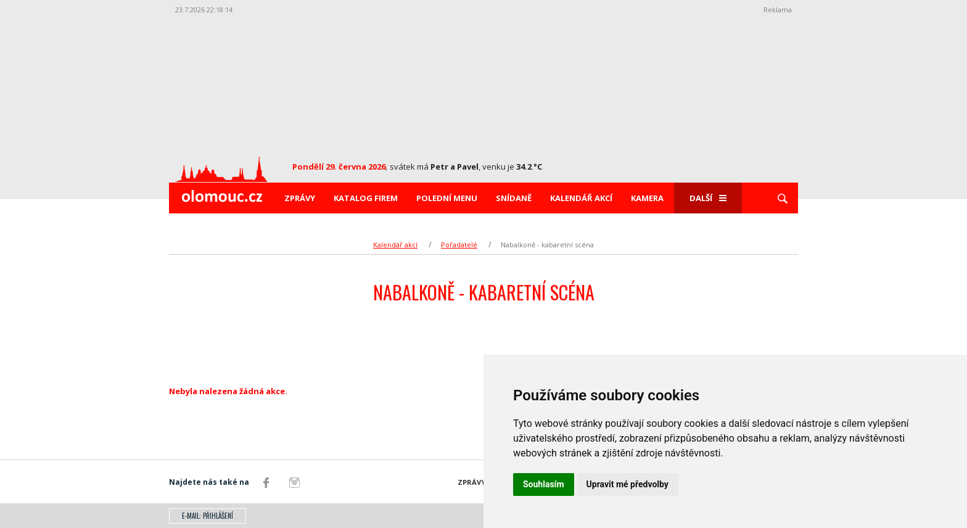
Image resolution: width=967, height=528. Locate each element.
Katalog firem (366, 198)
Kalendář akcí (581, 198)
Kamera (647, 198)
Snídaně (514, 198)
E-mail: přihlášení (207, 516)
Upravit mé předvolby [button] (627, 484)
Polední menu (446, 198)
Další (707, 198)
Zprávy (299, 198)
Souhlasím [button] (543, 484)
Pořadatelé (459, 244)
